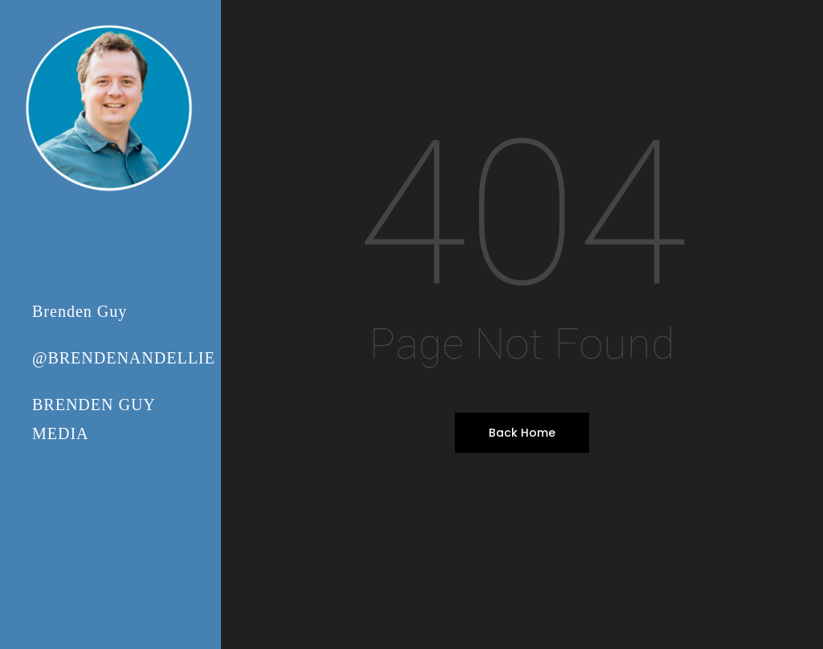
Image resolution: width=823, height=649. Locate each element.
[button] (792, 8)
